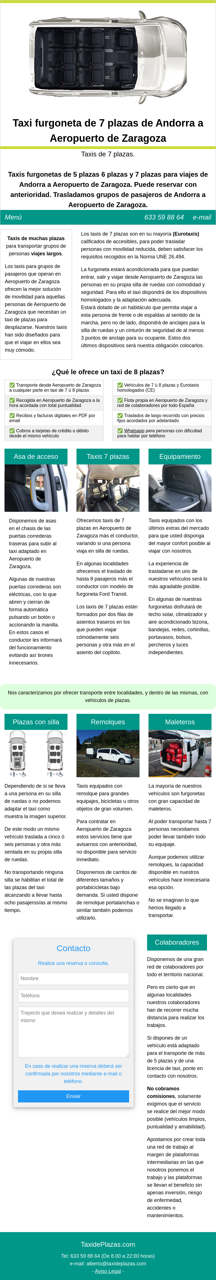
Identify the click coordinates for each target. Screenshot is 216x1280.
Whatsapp (134, 430)
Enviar (73, 1096)
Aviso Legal (108, 1271)
